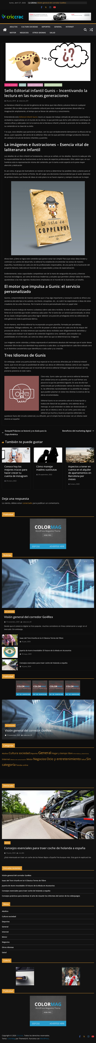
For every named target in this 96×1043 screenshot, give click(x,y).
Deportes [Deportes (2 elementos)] (34, 753)
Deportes (46, 27)
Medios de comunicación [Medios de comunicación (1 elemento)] (18, 759)
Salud (52, 32)
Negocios (24, 32)
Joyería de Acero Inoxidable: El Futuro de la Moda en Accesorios (45, 650)
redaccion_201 (23, 101)
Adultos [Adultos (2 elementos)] (5, 753)
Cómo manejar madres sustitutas (46, 468)
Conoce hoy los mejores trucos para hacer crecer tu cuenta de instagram (16, 471)
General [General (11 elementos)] (44, 752)
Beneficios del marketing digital (78, 431)
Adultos (13, 27)
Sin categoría (9, 612)
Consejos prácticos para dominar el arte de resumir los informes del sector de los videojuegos (41, 896)
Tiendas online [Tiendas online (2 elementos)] (22, 765)
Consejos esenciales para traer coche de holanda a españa (43, 663)
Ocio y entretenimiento (53, 85)
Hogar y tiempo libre (35, 85)
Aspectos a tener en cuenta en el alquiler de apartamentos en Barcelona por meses (79, 473)
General (58, 27)
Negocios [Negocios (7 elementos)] (39, 759)
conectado (27, 503)
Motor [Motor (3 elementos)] (30, 759)
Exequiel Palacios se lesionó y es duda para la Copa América (24, 433)
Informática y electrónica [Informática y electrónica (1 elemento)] (81, 753)
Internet (70, 27)
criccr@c (21, 853)
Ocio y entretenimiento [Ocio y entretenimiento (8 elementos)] (64, 759)
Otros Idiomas (39, 32)
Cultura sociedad (29, 27)
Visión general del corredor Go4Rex (51, 3)
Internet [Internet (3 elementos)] (6, 759)
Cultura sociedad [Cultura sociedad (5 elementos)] (19, 753)
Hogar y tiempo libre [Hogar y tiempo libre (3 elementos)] (62, 753)
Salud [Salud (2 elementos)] (83, 759)
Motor (13, 32)
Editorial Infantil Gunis (28, 117)
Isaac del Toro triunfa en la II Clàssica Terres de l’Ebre (41, 638)
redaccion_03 (26, 622)
